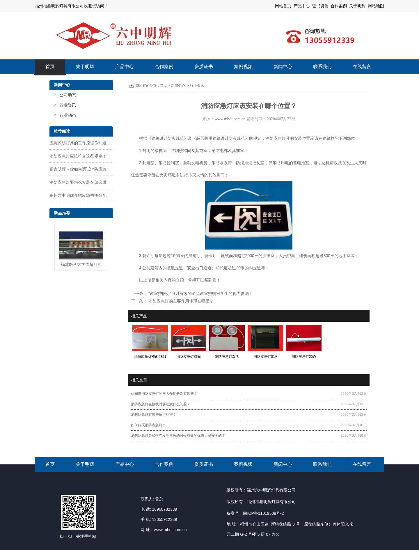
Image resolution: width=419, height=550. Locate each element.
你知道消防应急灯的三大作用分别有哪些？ (164, 394)
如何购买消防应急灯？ (148, 425)
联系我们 (322, 66)
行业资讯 (68, 105)
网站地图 (376, 5)
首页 (50, 66)
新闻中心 (283, 66)
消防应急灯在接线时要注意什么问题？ (160, 404)
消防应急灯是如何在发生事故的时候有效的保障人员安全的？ (178, 436)
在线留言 (362, 66)
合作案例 (164, 66)
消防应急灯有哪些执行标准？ (153, 415)
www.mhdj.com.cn (229, 119)
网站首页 (283, 5)
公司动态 (68, 95)
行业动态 (68, 115)
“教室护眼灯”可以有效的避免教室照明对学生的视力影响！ (200, 293)
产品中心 (124, 66)
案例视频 (243, 66)
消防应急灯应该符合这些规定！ (77, 156)
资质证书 (203, 66)
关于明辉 (357, 5)
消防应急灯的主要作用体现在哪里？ (180, 301)
